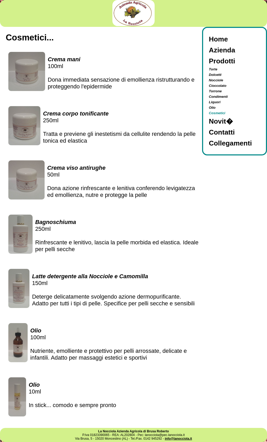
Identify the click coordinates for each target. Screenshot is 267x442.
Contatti (222, 132)
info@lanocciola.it (178, 438)
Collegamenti (230, 143)
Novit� (221, 121)
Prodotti (222, 61)
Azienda (222, 50)
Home (218, 39)
